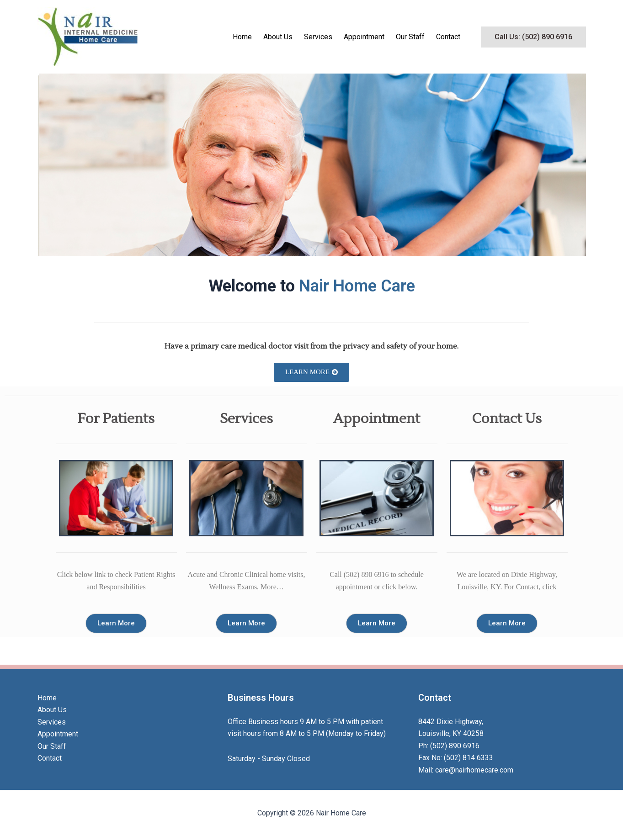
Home (242, 36)
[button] (533, 37)
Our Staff (410, 36)
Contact (448, 36)
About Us (278, 36)
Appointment (364, 36)
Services (318, 36)
